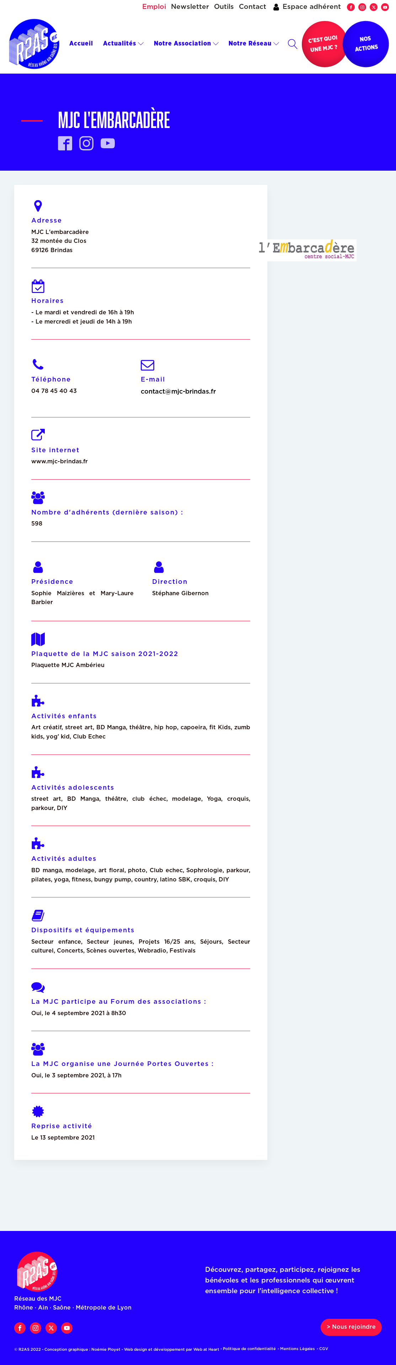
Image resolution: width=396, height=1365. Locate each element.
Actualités (123, 44)
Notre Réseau (254, 44)
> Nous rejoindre (351, 1327)
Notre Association (186, 44)
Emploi (154, 7)
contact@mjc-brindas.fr (178, 392)
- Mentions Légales (296, 1349)
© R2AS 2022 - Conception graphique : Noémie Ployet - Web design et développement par (119, 1349)
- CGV (322, 1349)
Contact (252, 7)
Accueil (81, 44)
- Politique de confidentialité (248, 1349)
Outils (224, 7)
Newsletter (190, 7)
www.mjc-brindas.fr (59, 461)
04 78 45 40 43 (54, 391)
